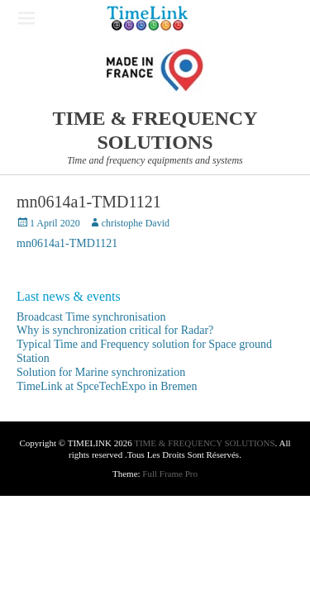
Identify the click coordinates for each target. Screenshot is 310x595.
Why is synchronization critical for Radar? (115, 330)
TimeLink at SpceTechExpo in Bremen (107, 386)
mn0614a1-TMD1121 (67, 243)
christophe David (135, 223)
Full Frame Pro (170, 473)
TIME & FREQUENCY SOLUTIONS (204, 443)
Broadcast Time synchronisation (91, 317)
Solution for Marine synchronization (101, 372)
